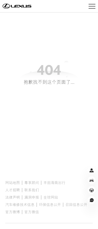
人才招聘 (12, 190)
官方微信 (31, 212)
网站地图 (12, 183)
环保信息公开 (50, 205)
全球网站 (50, 197)
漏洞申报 (31, 197)
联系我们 (31, 190)
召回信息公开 (76, 205)
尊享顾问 (31, 183)
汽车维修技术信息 (19, 205)
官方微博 (12, 212)
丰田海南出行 (54, 183)
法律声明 (12, 197)
